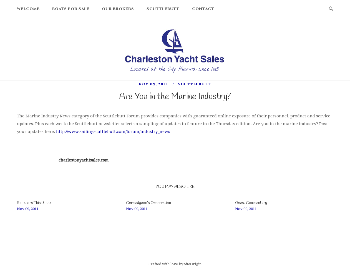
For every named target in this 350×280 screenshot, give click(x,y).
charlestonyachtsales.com (84, 160)
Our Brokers (118, 8)
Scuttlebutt (163, 8)
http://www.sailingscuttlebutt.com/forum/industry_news (113, 131)
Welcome (28, 8)
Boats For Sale (70, 8)
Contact (203, 8)
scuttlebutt (194, 84)
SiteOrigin (193, 264)
